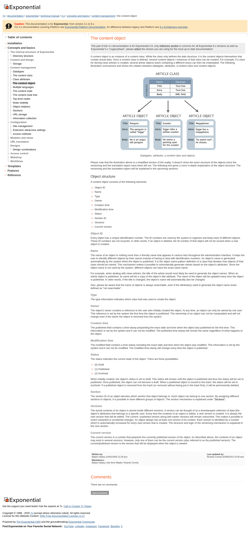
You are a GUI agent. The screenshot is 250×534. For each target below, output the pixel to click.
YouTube (68, 526)
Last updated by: (215, 454)
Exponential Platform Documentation (85, 27)
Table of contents (20, 37)
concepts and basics (78, 15)
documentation (15, 15)
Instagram (91, 526)
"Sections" (219, 399)
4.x (63, 15)
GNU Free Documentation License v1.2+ (62, 515)
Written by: (97, 454)
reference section (169, 45)
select (137, 49)
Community (88, 521)
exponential (32, 15)
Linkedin (79, 526)
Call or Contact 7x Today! (78, 506)
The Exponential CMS (28, 521)
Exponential (74, 521)
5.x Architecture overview (174, 27)
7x (4, 15)
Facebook (103, 526)
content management (103, 15)
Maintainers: (98, 460)
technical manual (50, 15)
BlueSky (115, 526)
